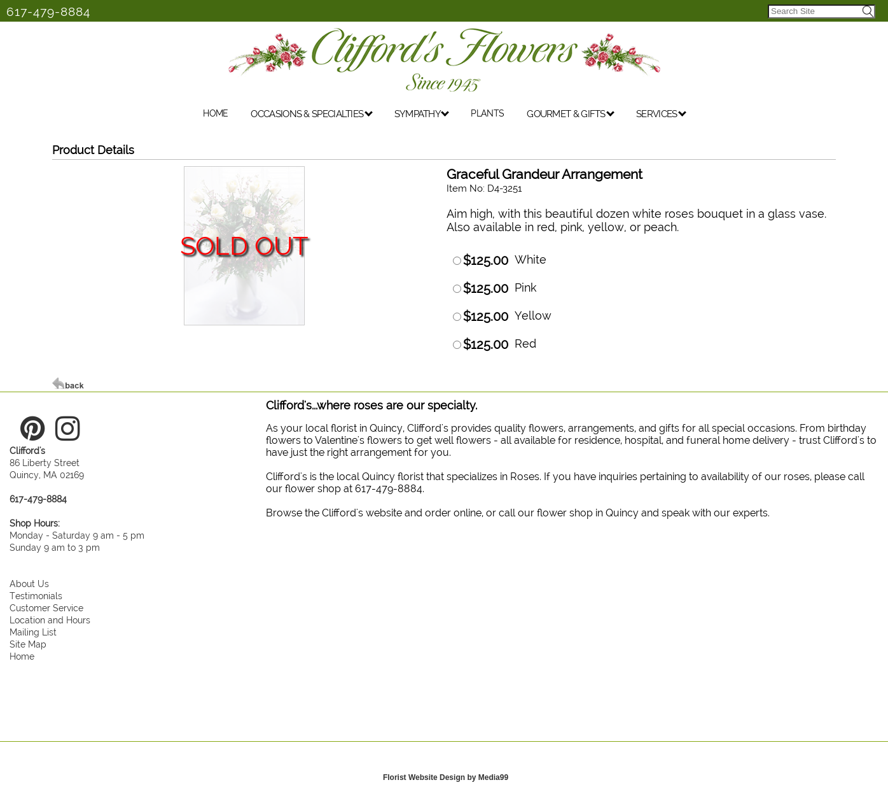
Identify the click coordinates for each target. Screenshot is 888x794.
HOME (215, 113)
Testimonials (36, 595)
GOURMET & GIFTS (570, 114)
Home (22, 656)
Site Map (28, 644)
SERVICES (661, 114)
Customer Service (46, 607)
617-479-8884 (48, 11)
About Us (29, 583)
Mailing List (33, 632)
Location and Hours (50, 619)
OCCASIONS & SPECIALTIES (311, 114)
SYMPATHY (422, 114)
